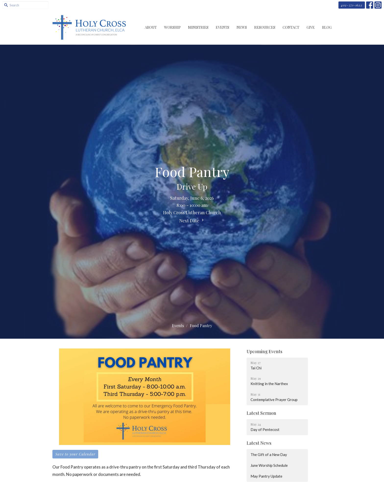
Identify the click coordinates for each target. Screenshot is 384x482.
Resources (264, 27)
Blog (327, 27)
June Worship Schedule (269, 465)
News (242, 27)
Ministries (198, 27)
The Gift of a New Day (269, 454)
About (151, 27)
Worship (172, 27)
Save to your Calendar (75, 454)
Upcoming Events (264, 351)
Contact (291, 27)
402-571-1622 (351, 5)
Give (311, 27)
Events (222, 27)
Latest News (259, 443)
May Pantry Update (266, 476)
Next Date (192, 221)
